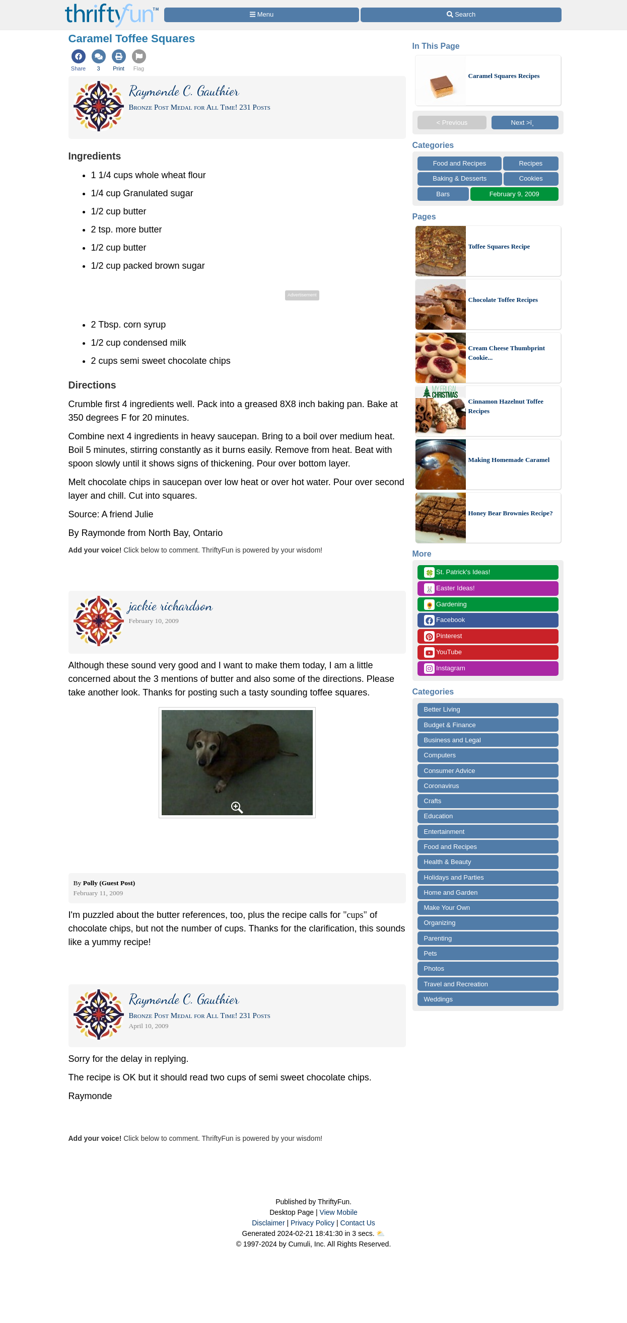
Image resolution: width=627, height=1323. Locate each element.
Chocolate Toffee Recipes (503, 299)
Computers (440, 755)
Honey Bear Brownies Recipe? (510, 513)
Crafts (433, 801)
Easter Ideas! (449, 588)
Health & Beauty (447, 862)
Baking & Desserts (459, 178)
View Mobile (339, 1212)
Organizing (440, 922)
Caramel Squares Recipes (504, 76)
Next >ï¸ (525, 122)
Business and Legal (452, 740)
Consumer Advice (449, 770)
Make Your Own (447, 907)
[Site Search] (461, 15)
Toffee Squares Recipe (499, 246)
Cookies (531, 178)
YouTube (443, 652)
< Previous (452, 122)
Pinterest (443, 636)
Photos (434, 968)
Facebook (444, 620)
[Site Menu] (262, 15)
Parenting (438, 938)
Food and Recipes (459, 163)
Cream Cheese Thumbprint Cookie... (506, 353)
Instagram (444, 668)
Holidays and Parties (454, 877)
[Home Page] (112, 6)
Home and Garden (451, 892)
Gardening (445, 604)
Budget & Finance (450, 725)
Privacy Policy (312, 1223)
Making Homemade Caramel (509, 459)
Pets (430, 953)
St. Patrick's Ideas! (457, 572)
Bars (443, 194)
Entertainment (444, 831)
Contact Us (357, 1223)
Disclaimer (268, 1223)
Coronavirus (441, 786)
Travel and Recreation (456, 984)
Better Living (442, 709)
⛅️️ (380, 1233)
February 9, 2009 (514, 194)
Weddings (438, 999)
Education (438, 816)
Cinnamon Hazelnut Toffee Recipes (506, 406)
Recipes (530, 163)
